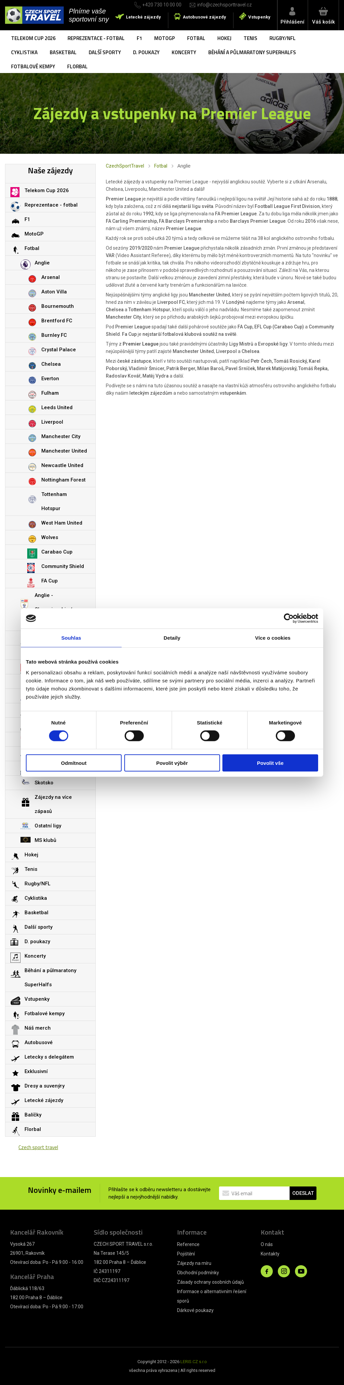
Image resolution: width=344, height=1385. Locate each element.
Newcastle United (62, 465)
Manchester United (64, 451)
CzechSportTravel (125, 166)
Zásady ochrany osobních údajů (210, 1282)
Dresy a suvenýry (44, 1086)
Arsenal (50, 277)
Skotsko (44, 783)
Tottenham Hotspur (54, 501)
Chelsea (51, 364)
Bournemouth (57, 306)
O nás (267, 1244)
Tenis (250, 38)
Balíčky (33, 1115)
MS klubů (45, 840)
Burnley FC (54, 335)
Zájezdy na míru (194, 1263)
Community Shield (62, 566)
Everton (50, 379)
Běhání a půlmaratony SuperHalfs (252, 52)
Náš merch (38, 1028)
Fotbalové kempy (33, 66)
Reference (188, 1244)
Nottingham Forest (63, 480)
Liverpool (52, 422)
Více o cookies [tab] (273, 638)
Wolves (49, 537)
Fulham (50, 393)
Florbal (77, 66)
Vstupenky (259, 17)
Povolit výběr (172, 763)
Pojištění (186, 1253)
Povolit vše (270, 763)
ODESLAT (303, 1193)
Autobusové (39, 1042)
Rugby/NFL (282, 38)
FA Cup (49, 581)
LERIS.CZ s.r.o (193, 1361)
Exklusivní (36, 1071)
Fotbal (196, 38)
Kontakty (270, 1253)
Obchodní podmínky (198, 1272)
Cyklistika (24, 52)
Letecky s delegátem (49, 1057)
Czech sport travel (38, 1147)
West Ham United (61, 523)
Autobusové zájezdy (204, 17)
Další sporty (105, 52)
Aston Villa (54, 292)
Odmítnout (74, 763)
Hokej (224, 38)
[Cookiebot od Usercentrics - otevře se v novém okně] (288, 618)
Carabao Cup (57, 552)
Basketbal (63, 52)
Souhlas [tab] (71, 638)
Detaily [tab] (172, 638)
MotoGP (164, 38)
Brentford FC (56, 321)
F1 (139, 38)
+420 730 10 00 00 (161, 4)
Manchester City (60, 436)
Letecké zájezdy (143, 17)
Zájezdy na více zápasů (53, 804)
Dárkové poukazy (195, 1310)
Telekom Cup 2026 (33, 38)
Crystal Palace (58, 350)
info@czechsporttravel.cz (224, 4)
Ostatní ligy (48, 826)
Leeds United (57, 407)
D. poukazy (146, 52)
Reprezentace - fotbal (96, 38)
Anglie (42, 263)
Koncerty (184, 52)
